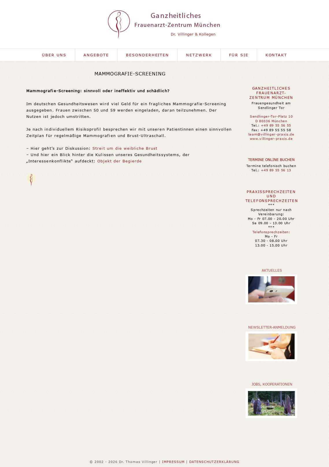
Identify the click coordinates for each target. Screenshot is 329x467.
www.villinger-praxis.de (271, 138)
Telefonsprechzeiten (272, 201)
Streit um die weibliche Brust (124, 148)
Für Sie (238, 55)
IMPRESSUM (173, 462)
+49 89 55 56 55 (276, 125)
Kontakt (276, 55)
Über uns (54, 55)
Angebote (96, 55)
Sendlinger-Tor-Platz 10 (271, 116)
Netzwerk (199, 55)
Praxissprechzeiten (271, 192)
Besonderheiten (147, 55)
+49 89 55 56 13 (276, 170)
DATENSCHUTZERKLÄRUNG (214, 462)
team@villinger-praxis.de (271, 134)
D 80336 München (271, 121)
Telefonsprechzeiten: (271, 232)
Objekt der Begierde (119, 161)
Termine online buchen (271, 159)
